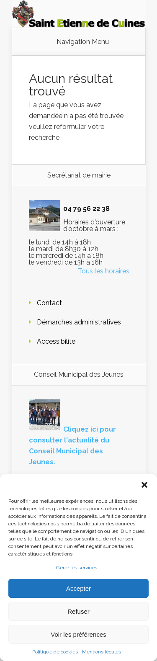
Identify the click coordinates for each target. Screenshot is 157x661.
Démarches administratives (79, 322)
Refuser (78, 611)
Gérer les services (76, 568)
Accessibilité (56, 341)
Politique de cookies (55, 652)
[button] (144, 485)
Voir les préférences (78, 634)
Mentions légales (101, 652)
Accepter (78, 588)
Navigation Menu (83, 42)
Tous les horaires (103, 271)
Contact (49, 303)
